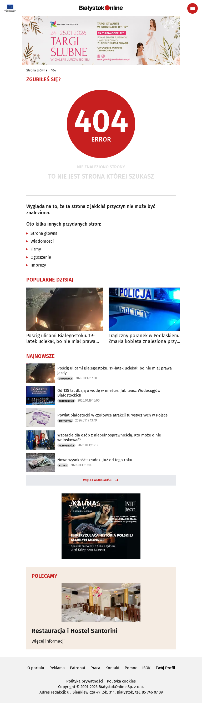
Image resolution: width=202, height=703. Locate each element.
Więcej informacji (48, 641)
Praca (95, 667)
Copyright (66, 686)
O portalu (35, 667)
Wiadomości (42, 241)
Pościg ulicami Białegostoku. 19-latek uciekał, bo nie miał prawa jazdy (60, 338)
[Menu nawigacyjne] (192, 8)
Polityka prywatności (84, 681)
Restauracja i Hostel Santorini (75, 630)
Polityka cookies (121, 681)
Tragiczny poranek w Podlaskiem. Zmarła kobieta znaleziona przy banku (144, 338)
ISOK (146, 667)
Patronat (77, 667)
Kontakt (112, 667)
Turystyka (65, 421)
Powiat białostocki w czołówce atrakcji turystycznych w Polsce (112, 415)
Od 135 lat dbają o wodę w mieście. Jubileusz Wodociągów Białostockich (108, 393)
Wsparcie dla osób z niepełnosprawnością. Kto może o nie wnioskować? (109, 437)
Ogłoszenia (41, 257)
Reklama (57, 667)
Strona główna (36, 70)
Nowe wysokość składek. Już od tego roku (94, 459)
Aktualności (66, 401)
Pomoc (131, 667)
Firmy (36, 249)
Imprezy (38, 265)
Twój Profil (165, 667)
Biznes (63, 465)
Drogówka (65, 378)
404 (53, 70)
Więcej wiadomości (98, 480)
